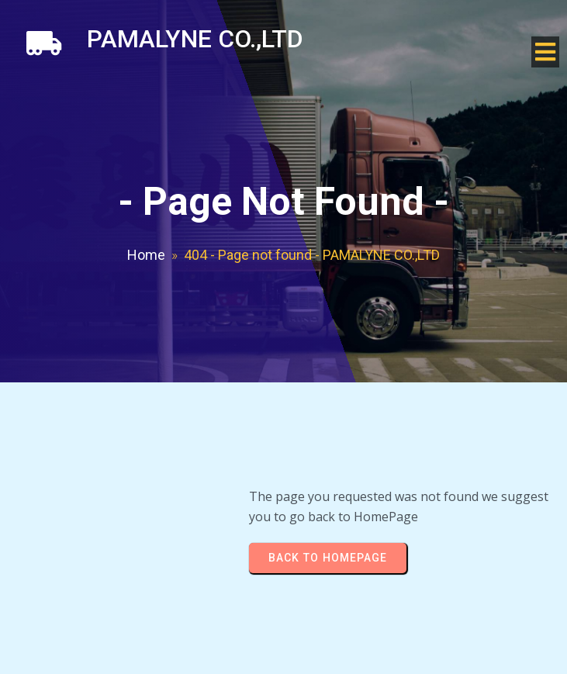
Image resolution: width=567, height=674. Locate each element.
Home (146, 255)
